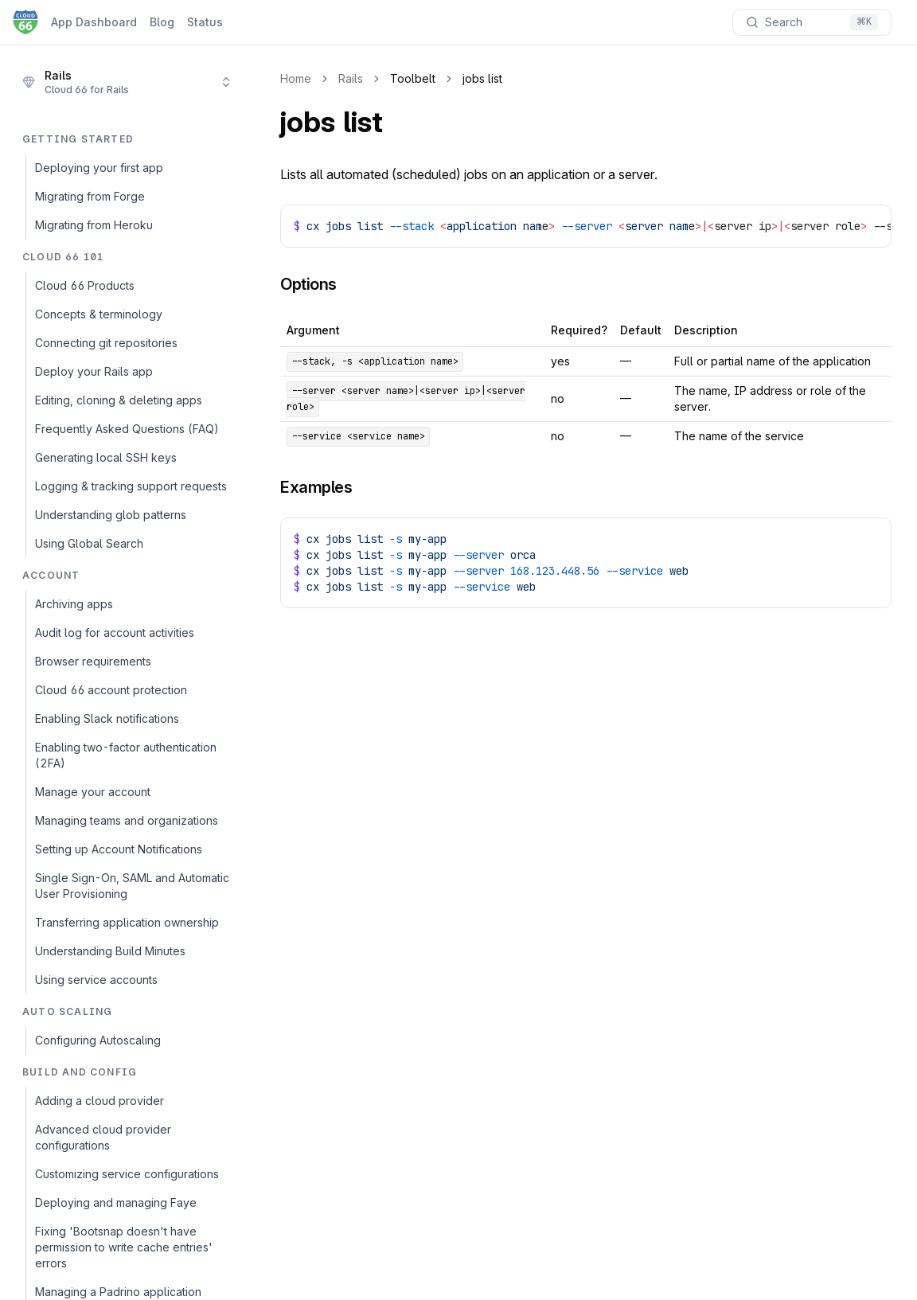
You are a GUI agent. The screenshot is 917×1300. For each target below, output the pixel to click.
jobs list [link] (482, 78)
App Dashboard (94, 22)
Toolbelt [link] (412, 78)
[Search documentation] (812, 22)
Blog (162, 22)
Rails (350, 78)
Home (295, 78)
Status (205, 22)
